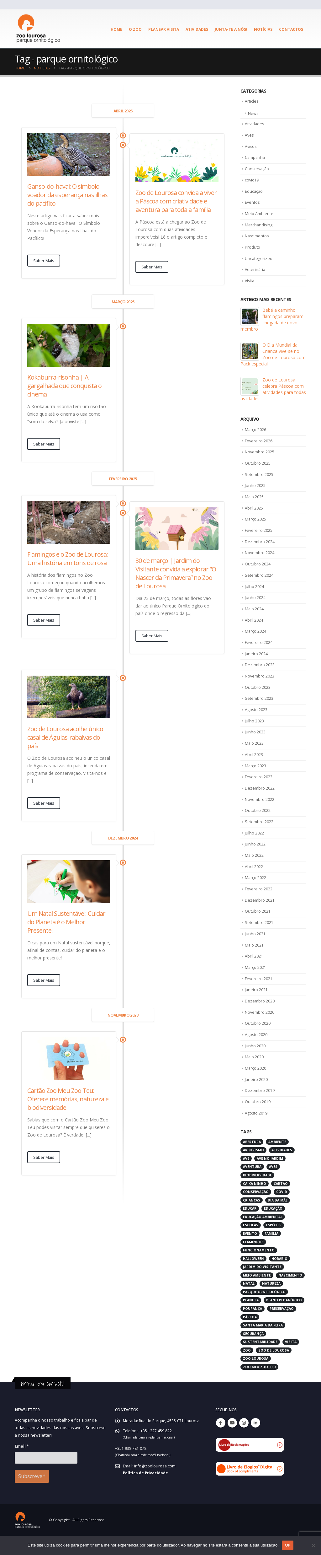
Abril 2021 (254, 972)
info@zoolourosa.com (155, 1486)
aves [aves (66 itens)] (273, 1187)
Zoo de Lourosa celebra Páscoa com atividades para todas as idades (273, 393)
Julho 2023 (254, 732)
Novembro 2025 (260, 457)
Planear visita (163, 29)
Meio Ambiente (259, 216)
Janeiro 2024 (256, 663)
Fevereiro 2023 (259, 789)
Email (22, 1466)
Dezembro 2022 (260, 801)
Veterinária (255, 273)
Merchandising (259, 227)
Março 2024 (255, 640)
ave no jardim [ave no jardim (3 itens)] (270, 1178)
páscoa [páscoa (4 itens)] (250, 1337)
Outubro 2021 (258, 927)
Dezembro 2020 (260, 1018)
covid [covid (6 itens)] (281, 1212)
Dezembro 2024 (260, 548)
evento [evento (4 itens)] (250, 1254)
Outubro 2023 (258, 697)
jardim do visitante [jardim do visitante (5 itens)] (262, 1287)
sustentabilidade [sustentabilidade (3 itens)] (260, 1362)
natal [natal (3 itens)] (249, 1304)
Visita (250, 285)
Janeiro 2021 (256, 1007)
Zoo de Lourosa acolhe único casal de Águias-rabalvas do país (65, 737)
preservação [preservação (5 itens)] (282, 1329)
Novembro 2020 (260, 1030)
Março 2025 (255, 525)
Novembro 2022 (260, 812)
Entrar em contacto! (44, 1404)
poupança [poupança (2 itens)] (252, 1329)
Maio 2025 (254, 502)
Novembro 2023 (260, 686)
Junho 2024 (255, 606)
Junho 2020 (255, 1064)
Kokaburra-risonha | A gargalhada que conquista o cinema (64, 385)
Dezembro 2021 (260, 915)
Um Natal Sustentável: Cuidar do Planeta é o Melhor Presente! (66, 922)
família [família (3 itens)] (271, 1254)
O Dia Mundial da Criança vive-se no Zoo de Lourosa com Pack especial (273, 358)
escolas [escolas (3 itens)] (250, 1245)
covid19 (252, 182)
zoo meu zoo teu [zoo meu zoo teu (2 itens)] (259, 1387)
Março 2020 (255, 1087)
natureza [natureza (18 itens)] (271, 1304)
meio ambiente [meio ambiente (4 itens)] (257, 1295)
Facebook (220, 1443)
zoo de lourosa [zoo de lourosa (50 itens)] (273, 1370)
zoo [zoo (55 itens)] (247, 1370)
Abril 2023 (254, 766)
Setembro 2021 (259, 938)
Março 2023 (255, 778)
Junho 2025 (255, 491)
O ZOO (135, 29)
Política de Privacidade (146, 1493)
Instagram (244, 1443)
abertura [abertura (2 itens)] (252, 1162)
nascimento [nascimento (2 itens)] (290, 1295)
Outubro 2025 (258, 468)
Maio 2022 (254, 869)
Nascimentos (257, 239)
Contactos (291, 29)
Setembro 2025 (259, 480)
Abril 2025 (254, 514)
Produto (252, 250)
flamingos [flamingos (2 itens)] (253, 1262)
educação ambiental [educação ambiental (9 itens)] (262, 1237)
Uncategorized (259, 262)
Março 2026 (255, 434)
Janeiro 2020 (256, 1099)
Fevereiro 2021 (259, 995)
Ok (287, 1545)
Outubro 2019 (258, 1122)
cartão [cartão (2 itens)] (281, 1203)
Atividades (197, 29)
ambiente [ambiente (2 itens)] (277, 1162)
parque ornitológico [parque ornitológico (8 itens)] (264, 1312)
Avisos (251, 147)
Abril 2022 (254, 881)
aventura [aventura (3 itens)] (252, 1187)
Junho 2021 (255, 950)
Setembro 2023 (259, 709)
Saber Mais (43, 260)
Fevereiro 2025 (259, 537)
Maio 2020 (254, 1076)
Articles (252, 101)
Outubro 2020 (258, 1041)
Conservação (257, 170)
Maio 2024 (254, 617)
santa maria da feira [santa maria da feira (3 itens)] (263, 1345)
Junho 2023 (255, 743)
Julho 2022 (254, 847)
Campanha (255, 159)
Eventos (252, 205)
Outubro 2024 (258, 571)
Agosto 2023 (256, 720)
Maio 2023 (254, 755)
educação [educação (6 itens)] (273, 1229)
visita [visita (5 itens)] (291, 1362)
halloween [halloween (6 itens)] (253, 1279)
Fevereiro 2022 (259, 904)
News (253, 113)
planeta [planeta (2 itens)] (251, 1320)
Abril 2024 (254, 629)
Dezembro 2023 (260, 675)
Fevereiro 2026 (259, 445)
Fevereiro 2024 (259, 652)
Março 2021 (255, 984)
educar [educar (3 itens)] (249, 1229)
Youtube (232, 1443)
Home (116, 29)
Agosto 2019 (256, 1133)
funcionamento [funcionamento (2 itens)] (259, 1270)
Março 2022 (255, 892)
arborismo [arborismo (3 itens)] (253, 1170)
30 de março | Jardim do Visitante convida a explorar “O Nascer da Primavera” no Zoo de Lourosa (175, 573)
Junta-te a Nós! (231, 29)
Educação (254, 193)
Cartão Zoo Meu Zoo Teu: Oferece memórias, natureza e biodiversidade (67, 1099)
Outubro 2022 (258, 824)
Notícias (263, 29)
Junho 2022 (255, 858)
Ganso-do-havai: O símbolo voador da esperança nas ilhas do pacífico (67, 195)
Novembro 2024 (260, 560)
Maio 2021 (254, 961)
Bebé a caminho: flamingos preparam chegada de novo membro (271, 323)
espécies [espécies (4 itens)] (274, 1245)
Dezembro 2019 (260, 1110)
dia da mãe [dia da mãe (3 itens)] (277, 1220)
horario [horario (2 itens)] (279, 1279)
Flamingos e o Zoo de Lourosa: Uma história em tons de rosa (67, 558)
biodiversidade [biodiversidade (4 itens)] (257, 1195)
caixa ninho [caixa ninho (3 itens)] (254, 1203)
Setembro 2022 (259, 835)
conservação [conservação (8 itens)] (256, 1212)
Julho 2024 (254, 594)
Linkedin (255, 1443)
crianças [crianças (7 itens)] (251, 1220)
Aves (249, 136)
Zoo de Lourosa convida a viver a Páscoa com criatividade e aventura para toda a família (176, 201)
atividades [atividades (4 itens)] (281, 1170)
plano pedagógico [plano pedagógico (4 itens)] (284, 1320)
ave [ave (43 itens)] (246, 1178)
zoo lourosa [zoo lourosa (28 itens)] (255, 1379)
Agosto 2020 (256, 1053)
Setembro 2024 (259, 583)
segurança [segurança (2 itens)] (253, 1354)
